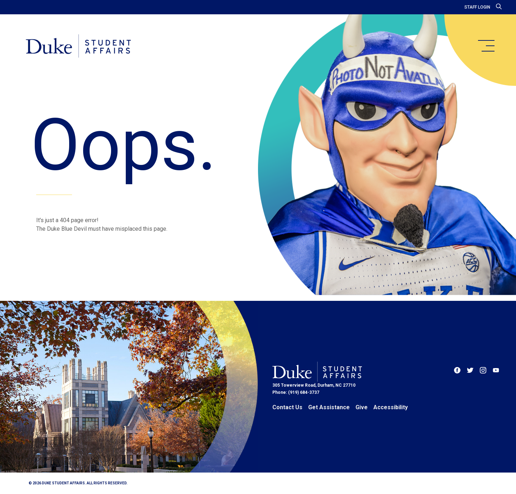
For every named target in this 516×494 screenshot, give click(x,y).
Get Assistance (329, 407)
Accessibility (390, 407)
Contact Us (287, 407)
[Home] (78, 46)
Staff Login (477, 7)
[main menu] (485, 46)
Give (361, 407)
